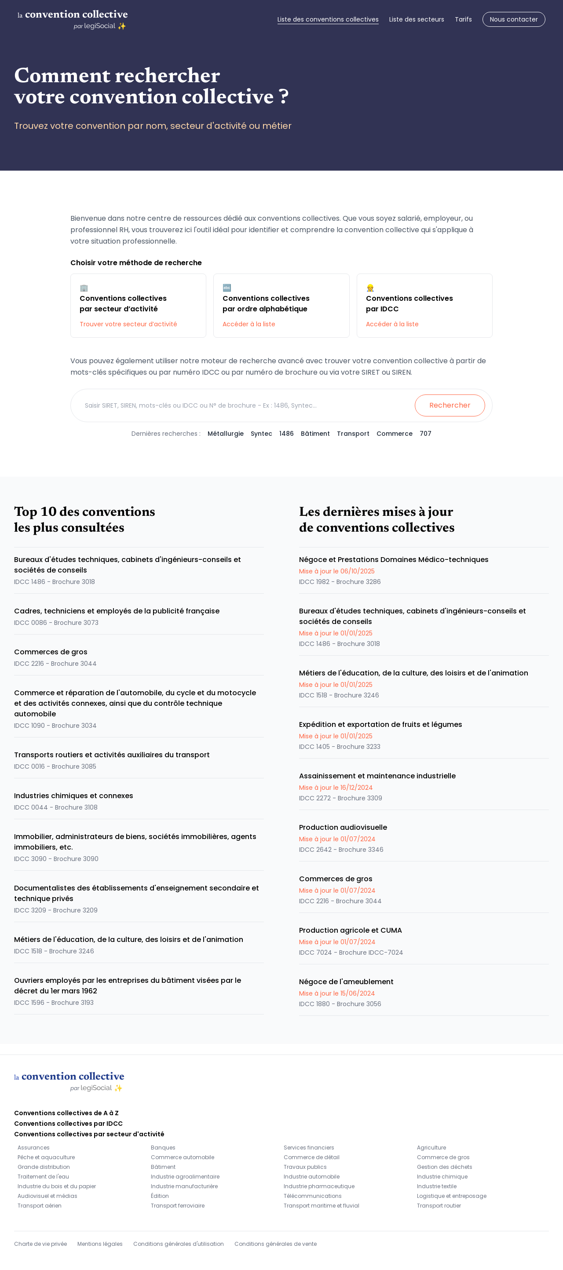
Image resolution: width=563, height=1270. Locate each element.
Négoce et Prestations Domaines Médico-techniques (394, 560)
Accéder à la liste (249, 324)
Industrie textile (437, 1186)
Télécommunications (313, 1196)
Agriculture (431, 1147)
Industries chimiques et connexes (73, 796)
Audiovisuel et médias (47, 1196)
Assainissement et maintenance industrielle (377, 776)
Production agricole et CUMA (350, 930)
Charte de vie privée (40, 1244)
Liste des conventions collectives (328, 19)
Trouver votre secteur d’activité (128, 324)
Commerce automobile (182, 1157)
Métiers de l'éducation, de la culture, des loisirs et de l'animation (128, 939)
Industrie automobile (312, 1176)
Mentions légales (100, 1244)
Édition (160, 1196)
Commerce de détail (312, 1157)
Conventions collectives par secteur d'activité (89, 1134)
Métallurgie (226, 433)
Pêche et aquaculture (46, 1157)
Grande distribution (44, 1167)
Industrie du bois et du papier (57, 1186)
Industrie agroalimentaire (185, 1176)
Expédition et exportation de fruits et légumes (380, 724)
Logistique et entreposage (451, 1196)
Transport (353, 433)
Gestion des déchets (444, 1167)
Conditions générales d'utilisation (178, 1244)
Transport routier (439, 1205)
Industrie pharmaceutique (319, 1186)
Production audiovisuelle (343, 827)
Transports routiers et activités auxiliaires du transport (112, 755)
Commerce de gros (443, 1157)
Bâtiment (315, 433)
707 (425, 433)
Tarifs (463, 19)
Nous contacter (514, 19)
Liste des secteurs (416, 19)
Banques (163, 1147)
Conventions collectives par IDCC (68, 1123)
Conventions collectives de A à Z (66, 1113)
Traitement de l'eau (43, 1176)
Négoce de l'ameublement (346, 982)
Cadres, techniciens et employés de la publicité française (116, 611)
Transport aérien (40, 1205)
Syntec (261, 433)
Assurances (34, 1147)
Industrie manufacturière (184, 1186)
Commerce (395, 433)
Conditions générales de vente (275, 1244)
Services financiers (309, 1147)
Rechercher (450, 405)
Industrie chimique (442, 1176)
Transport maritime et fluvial (321, 1205)
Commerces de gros (51, 652)
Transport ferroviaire (178, 1205)
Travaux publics (305, 1167)
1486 (286, 433)
